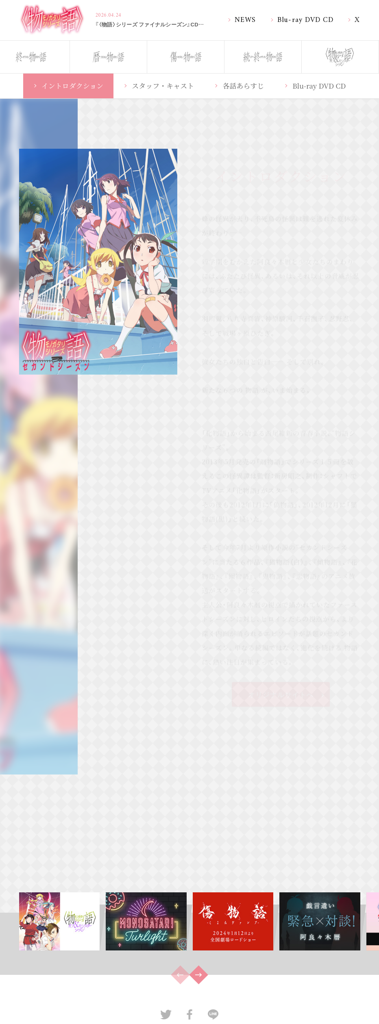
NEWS (245, 18)
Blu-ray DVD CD (305, 18)
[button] (198, 974)
